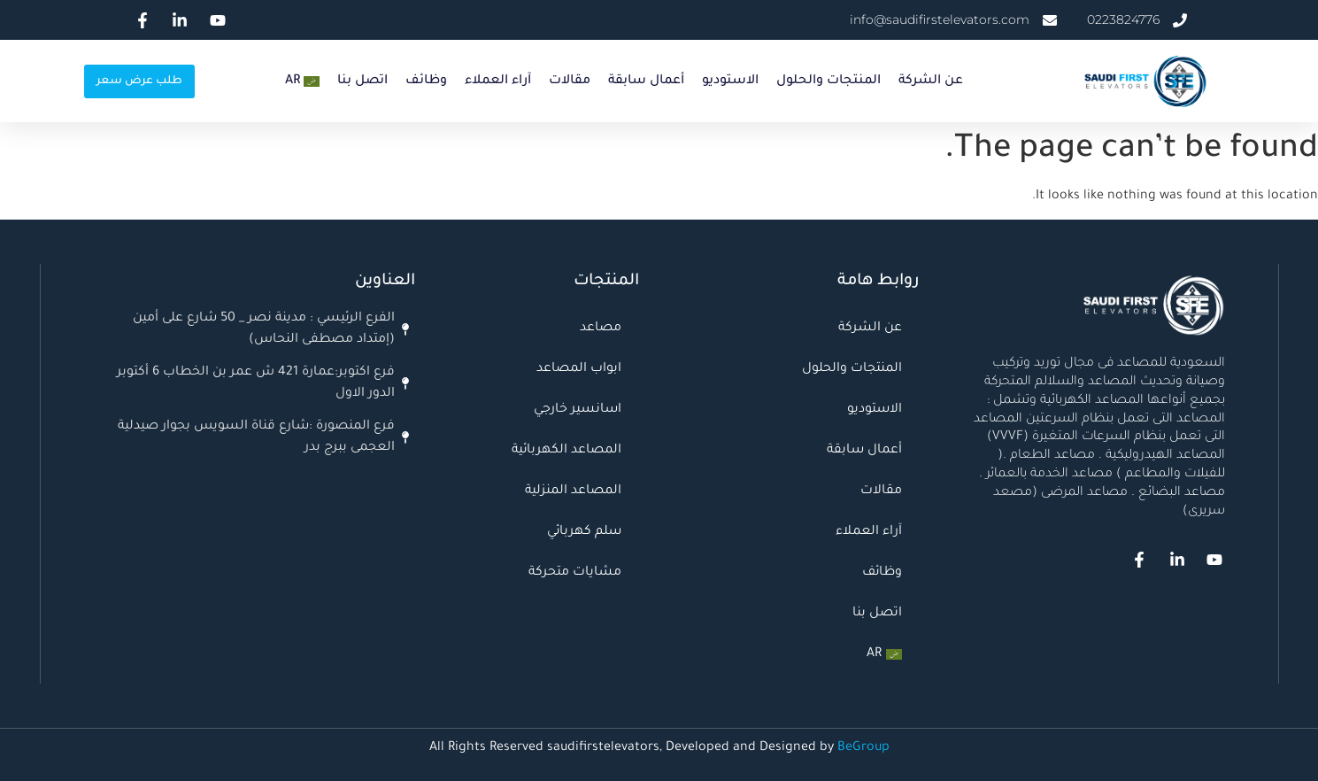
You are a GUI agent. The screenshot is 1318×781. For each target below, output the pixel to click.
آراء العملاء (498, 81)
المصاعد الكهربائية (566, 451)
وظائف (426, 81)
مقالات (569, 81)
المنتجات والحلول (828, 81)
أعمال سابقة (646, 81)
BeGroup (863, 748)
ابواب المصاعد (578, 369)
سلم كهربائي (584, 532)
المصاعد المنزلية (573, 491)
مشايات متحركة (574, 573)
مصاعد (600, 328)
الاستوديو (730, 81)
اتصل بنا (362, 81)
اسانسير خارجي (577, 410)
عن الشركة (930, 81)
